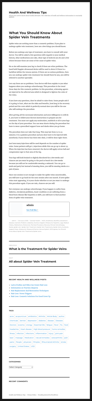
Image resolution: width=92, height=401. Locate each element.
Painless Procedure (37, 225)
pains (12, 342)
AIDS (43, 220)
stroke (63, 342)
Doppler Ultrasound (46, 223)
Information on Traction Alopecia (24, 288)
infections (30, 333)
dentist (23, 321)
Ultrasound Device (32, 229)
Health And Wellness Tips (28, 12)
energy (29, 325)
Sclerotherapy (60, 225)
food (66, 325)
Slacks (11, 227)
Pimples (36, 342)
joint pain (59, 333)
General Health (35, 220)
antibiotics (32, 316)
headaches (14, 329)
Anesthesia (49, 220)
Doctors (36, 223)
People (19, 342)
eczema (21, 325)
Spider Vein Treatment (29, 227)
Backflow (57, 220)
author (61, 316)
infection (20, 333)
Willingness (54, 229)
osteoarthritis (56, 338)
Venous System (44, 229)
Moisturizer (26, 225)
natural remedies (42, 338)
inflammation (41, 333)
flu (61, 325)
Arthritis (42, 316)
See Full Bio (31, 210)
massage (19, 338)
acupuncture (21, 316)
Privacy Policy (31, 395)
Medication (29, 338)
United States (23, 346)
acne (12, 316)
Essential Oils (39, 325)
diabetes (30, 223)
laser (11, 338)
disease (51, 321)
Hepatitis (56, 223)
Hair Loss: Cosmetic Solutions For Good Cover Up (30, 296)
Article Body (52, 316)
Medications (18, 225)
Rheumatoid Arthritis (50, 342)
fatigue (49, 325)
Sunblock (65, 227)
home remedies (58, 329)
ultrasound (22, 229)
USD (33, 346)
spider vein (17, 227)
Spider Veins (57, 227)
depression (32, 321)
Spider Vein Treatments (45, 227)
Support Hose (13, 229)
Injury (51, 333)
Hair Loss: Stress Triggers (21, 293)
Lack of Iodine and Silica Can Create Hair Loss (29, 285)
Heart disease (26, 329)
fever (56, 325)
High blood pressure (42, 329)
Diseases (59, 321)
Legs (61, 223)
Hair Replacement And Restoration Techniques (30, 291)
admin (14, 220)
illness (12, 333)
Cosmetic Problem (21, 223)
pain (66, 338)
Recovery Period (49, 225)
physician (27, 342)
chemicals (14, 321)
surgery (13, 346)
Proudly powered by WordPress (48, 395)
